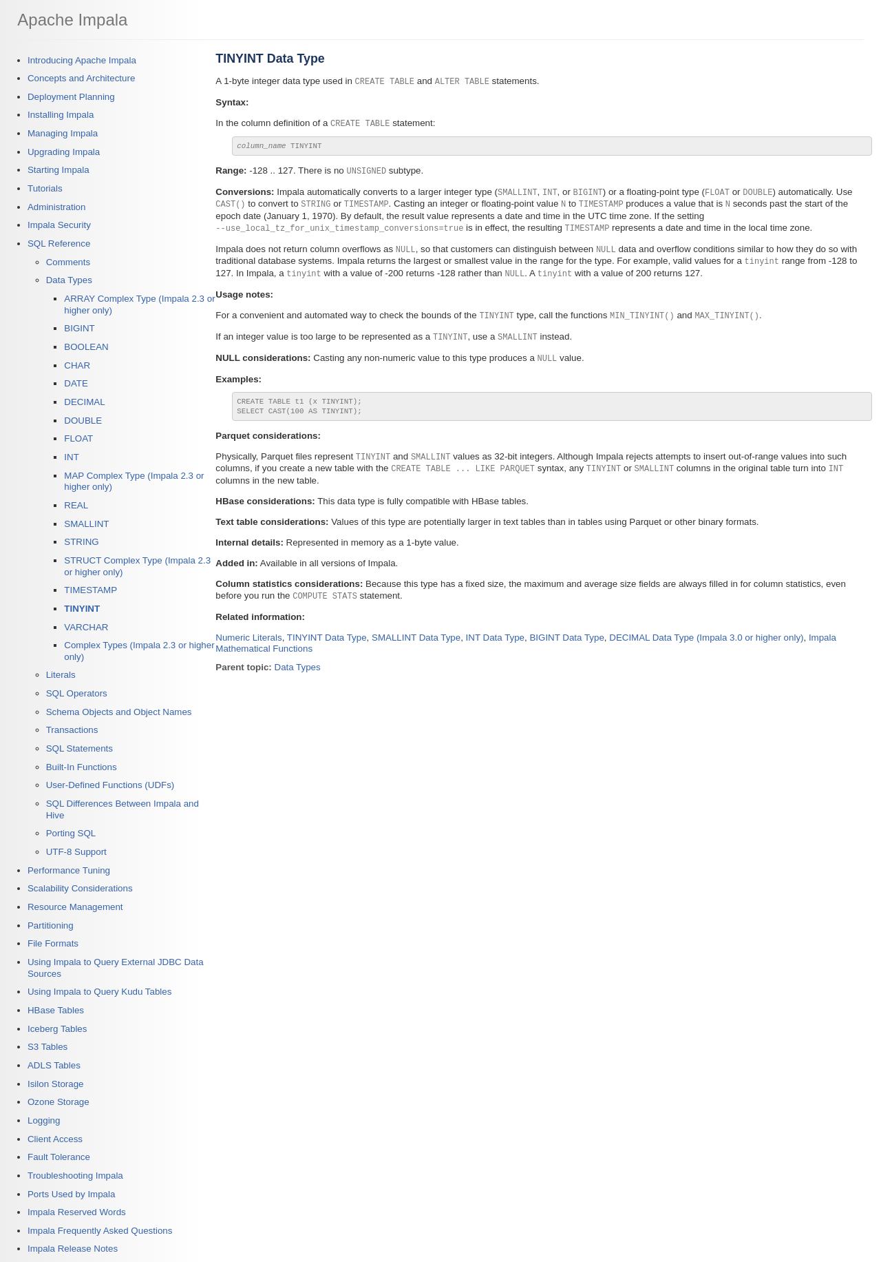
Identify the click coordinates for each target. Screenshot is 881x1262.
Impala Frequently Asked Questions (100, 1230)
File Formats (53, 943)
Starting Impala (58, 170)
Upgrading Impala (64, 152)
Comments (68, 262)
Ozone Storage (58, 1102)
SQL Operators (76, 693)
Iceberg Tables (57, 1029)
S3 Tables (47, 1047)
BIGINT (79, 328)
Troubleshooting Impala (75, 1175)
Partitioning (51, 925)
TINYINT (82, 608)
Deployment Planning (71, 97)
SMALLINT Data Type (416, 633)
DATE (76, 383)
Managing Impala (63, 133)
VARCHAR (86, 627)
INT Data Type (495, 633)
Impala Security (59, 225)
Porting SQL (71, 833)
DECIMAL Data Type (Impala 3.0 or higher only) (706, 633)
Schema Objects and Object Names (119, 712)
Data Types (69, 280)
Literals (61, 675)
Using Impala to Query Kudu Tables (99, 991)
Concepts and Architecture (81, 78)
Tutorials (45, 188)
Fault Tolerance (59, 1157)
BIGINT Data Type (566, 633)
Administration (56, 207)
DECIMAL (84, 402)
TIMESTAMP (90, 590)
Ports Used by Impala (71, 1194)
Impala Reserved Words (77, 1212)
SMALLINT (86, 524)
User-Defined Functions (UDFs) (110, 785)
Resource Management (75, 907)
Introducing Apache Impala (82, 60)
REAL (76, 505)
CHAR (77, 365)
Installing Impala (61, 115)
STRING (81, 542)
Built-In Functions (81, 767)
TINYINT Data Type (327, 633)
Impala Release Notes (73, 1248)
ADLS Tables (54, 1065)
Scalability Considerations (80, 888)
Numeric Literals (248, 633)
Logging (44, 1120)
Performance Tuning (69, 870)
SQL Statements (79, 748)
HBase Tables (56, 1010)
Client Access (55, 1139)
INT (71, 457)
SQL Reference (59, 243)
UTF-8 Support (76, 852)
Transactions (72, 730)
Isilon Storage (56, 1084)
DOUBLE (83, 420)
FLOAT (78, 438)
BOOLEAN (86, 347)
